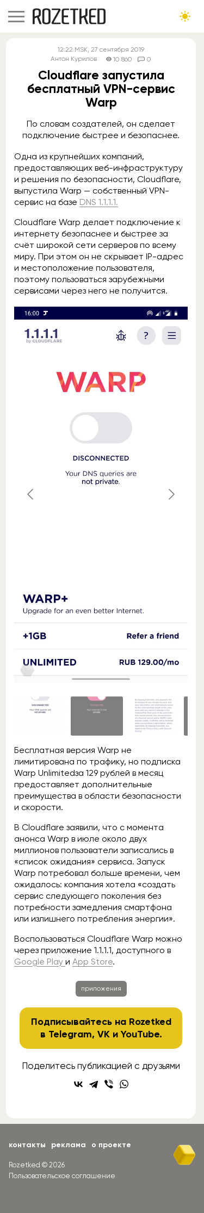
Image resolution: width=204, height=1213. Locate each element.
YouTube (140, 1034)
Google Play (39, 961)
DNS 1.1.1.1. (98, 202)
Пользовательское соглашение (62, 1176)
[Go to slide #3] (153, 716)
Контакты (27, 1144)
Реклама (68, 1144)
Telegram (70, 1034)
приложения (101, 988)
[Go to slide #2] (97, 716)
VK (103, 1034)
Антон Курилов (74, 59)
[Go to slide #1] (40, 716)
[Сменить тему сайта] (185, 16)
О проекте (111, 1144)
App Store (92, 961)
